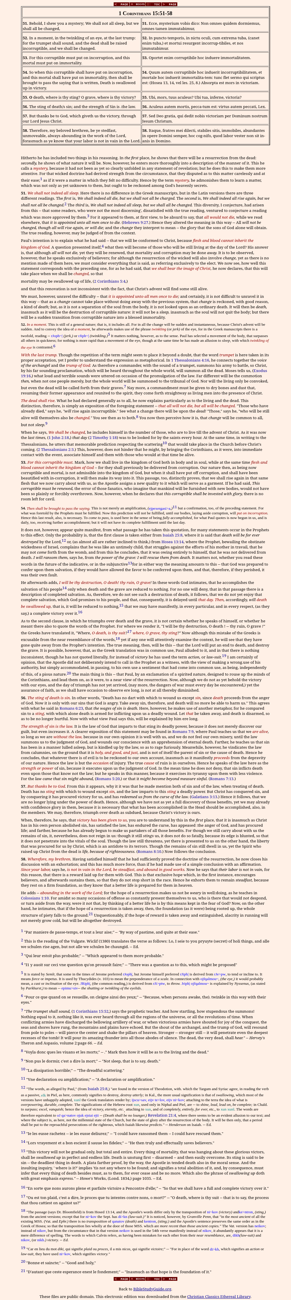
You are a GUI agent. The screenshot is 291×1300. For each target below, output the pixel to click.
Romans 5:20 (108, 778)
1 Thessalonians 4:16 (190, 360)
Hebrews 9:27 (135, 222)
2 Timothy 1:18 (103, 437)
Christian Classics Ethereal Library (219, 1296)
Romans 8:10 (149, 851)
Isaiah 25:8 (172, 535)
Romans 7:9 (183, 731)
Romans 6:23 (71, 708)
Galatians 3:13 (204, 796)
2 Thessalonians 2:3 (56, 449)
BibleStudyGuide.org (152, 1289)
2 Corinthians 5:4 (110, 281)
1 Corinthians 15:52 (91, 1011)
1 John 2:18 (59, 437)
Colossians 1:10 (35, 898)
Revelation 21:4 (162, 1115)
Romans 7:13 (221, 778)
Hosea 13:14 (172, 541)
